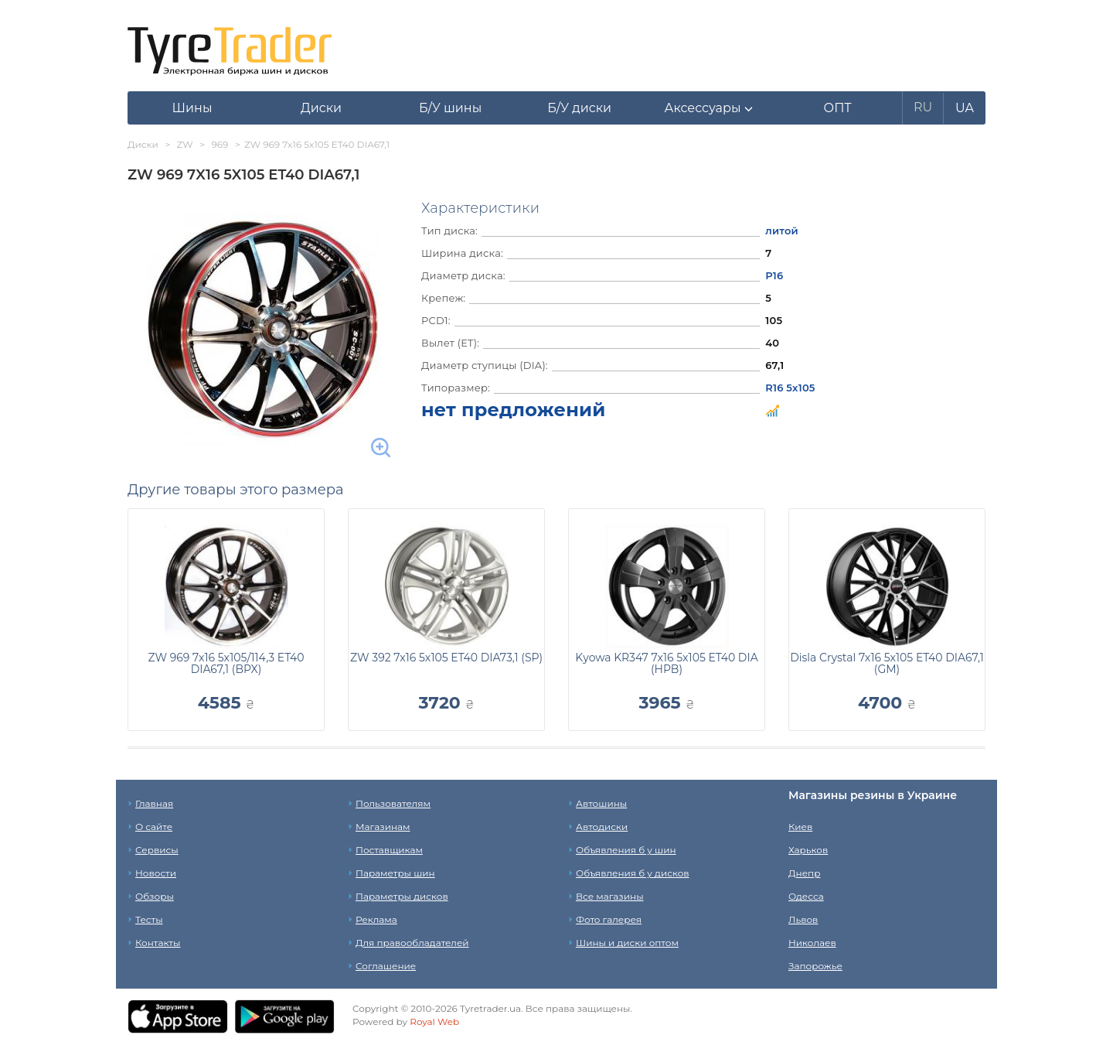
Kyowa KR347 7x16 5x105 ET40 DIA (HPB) (666, 663)
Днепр (804, 873)
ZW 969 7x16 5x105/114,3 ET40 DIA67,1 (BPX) (226, 663)
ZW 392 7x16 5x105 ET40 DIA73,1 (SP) (446, 657)
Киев (800, 826)
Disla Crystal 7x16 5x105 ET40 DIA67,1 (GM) (887, 663)
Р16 (774, 275)
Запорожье (815, 966)
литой (781, 230)
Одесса (806, 896)
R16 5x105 (790, 387)
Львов (803, 919)
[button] (708, 108)
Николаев (812, 942)
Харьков (808, 850)
